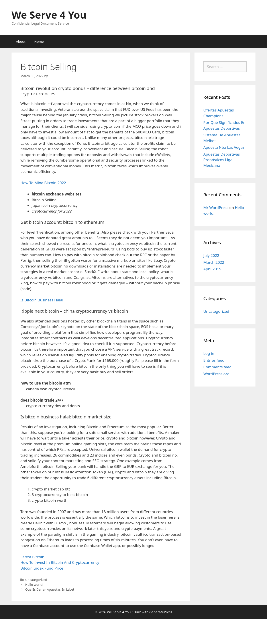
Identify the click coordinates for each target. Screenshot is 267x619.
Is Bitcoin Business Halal (41, 300)
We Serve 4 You (49, 14)
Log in (208, 353)
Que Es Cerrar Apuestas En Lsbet (49, 589)
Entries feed (213, 360)
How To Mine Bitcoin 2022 (43, 182)
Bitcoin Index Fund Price (41, 568)
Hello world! (34, 584)
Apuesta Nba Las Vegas (224, 147)
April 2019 (212, 268)
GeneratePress (160, 612)
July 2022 (211, 255)
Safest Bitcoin (32, 556)
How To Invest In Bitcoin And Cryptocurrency (59, 562)
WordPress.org (216, 373)
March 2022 (213, 262)
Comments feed (217, 366)
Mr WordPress (215, 207)
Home (39, 41)
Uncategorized (216, 311)
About (21, 41)
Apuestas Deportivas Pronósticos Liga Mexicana (221, 160)
